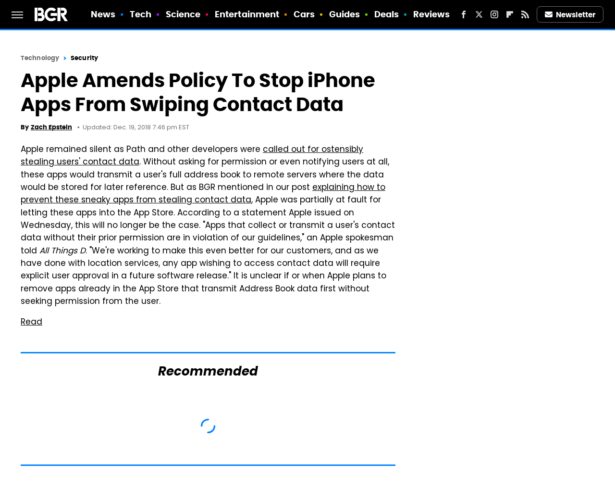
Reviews (431, 14)
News (103, 14)
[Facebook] (463, 14)
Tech (140, 14)
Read (31, 322)
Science (183, 14)
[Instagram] (494, 14)
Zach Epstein (51, 127)
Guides (344, 14)
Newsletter (570, 14)
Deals (386, 14)
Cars (304, 14)
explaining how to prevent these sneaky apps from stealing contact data (203, 194)
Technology (40, 58)
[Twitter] (479, 14)
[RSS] (525, 14)
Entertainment (247, 14)
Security (84, 58)
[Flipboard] (510, 14)
